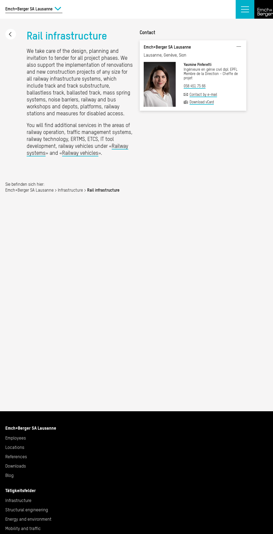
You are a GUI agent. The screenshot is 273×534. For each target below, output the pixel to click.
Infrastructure (10, 34)
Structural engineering (26, 509)
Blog (9, 475)
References (16, 456)
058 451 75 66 (195, 86)
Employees (15, 438)
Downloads (15, 466)
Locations (14, 447)
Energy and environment (28, 519)
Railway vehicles (80, 153)
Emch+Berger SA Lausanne (29, 190)
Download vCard (202, 102)
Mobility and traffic (23, 528)
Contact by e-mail (203, 94)
